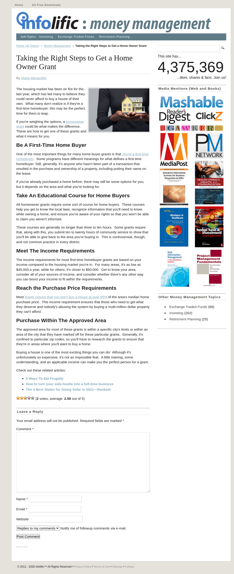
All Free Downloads (46, 5)
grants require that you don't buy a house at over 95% (66, 297)
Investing (46, 36)
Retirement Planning (114, 36)
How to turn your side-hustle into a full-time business (70, 384)
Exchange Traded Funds (76, 36)
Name (22, 499)
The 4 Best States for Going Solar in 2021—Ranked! (68, 389)
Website (22, 519)
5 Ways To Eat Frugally (45, 378)
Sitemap (117, 566)
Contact (129, 566)
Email (21, 509)
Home (19, 5)
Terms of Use (101, 566)
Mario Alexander (33, 78)
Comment (25, 429)
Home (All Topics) (27, 45)
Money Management (57, 45)
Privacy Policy (82, 566)
